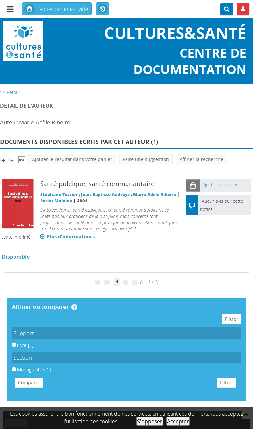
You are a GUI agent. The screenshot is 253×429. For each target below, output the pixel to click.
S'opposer (149, 421)
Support (24, 333)
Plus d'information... (71, 236)
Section (23, 357)
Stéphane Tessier (59, 194)
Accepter (178, 421)
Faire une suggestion (146, 159)
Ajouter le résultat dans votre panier (72, 159)
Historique (102, 9)
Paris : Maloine (56, 200)
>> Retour (10, 92)
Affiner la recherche (201, 159)
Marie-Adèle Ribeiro (154, 194)
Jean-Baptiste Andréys (105, 194)
